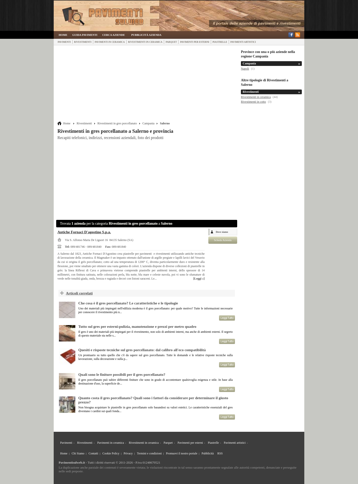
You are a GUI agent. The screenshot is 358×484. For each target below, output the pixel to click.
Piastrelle (220, 42)
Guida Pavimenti (84, 34)
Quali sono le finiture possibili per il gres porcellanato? (121, 375)
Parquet (171, 42)
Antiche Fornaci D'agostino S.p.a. (84, 232)
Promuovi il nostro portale (181, 453)
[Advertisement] (147, 84)
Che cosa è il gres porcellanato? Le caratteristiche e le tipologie (128, 303)
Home (63, 34)
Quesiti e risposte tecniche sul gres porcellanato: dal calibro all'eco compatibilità (142, 350)
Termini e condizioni (149, 453)
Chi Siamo (78, 453)
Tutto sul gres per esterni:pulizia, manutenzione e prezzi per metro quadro (137, 327)
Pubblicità (208, 453)
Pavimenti (64, 42)
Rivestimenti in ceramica (145, 42)
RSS (220, 453)
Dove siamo (222, 232)
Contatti (93, 453)
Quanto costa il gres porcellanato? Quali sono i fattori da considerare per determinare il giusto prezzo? (153, 400)
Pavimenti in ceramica (110, 42)
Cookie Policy (110, 453)
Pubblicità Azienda (146, 34)
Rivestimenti (82, 42)
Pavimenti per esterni (194, 42)
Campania (148, 123)
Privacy (128, 453)
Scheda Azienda (223, 240)
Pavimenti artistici (243, 42)
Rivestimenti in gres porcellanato (117, 123)
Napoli (245, 68)
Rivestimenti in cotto (253, 101)
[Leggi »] (199, 278)
